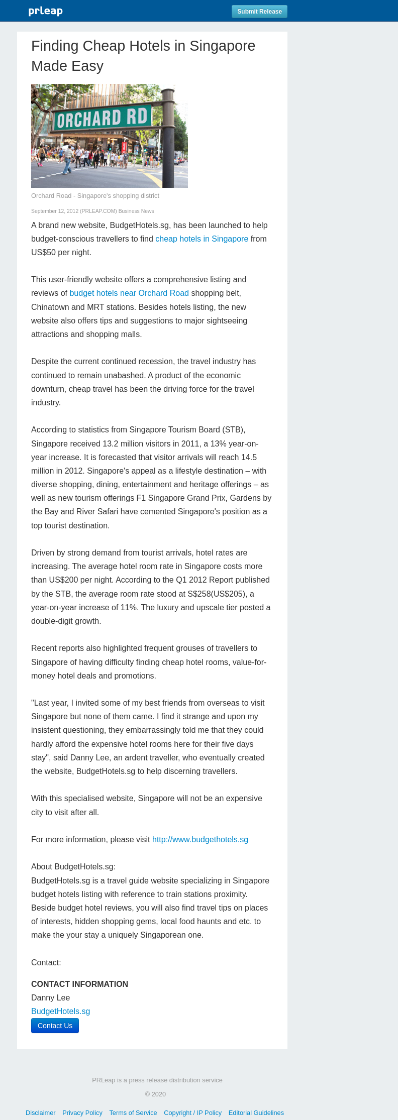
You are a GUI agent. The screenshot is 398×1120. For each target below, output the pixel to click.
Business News (136, 211)
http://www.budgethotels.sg (200, 839)
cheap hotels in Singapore (201, 239)
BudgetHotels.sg (60, 1011)
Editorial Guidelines (256, 1112)
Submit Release (259, 11)
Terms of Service (133, 1112)
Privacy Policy (82, 1112)
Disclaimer (41, 1112)
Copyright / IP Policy (193, 1112)
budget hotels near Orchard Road (128, 293)
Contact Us (55, 1026)
